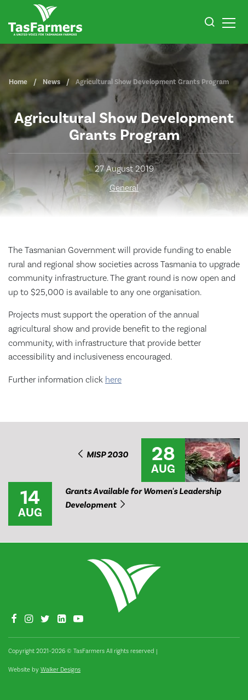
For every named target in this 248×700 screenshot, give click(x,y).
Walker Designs (60, 670)
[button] (209, 23)
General (124, 188)
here (113, 379)
